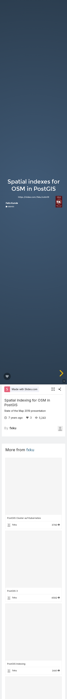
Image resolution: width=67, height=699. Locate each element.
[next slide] (62, 373)
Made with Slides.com (24, 389)
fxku (12, 428)
